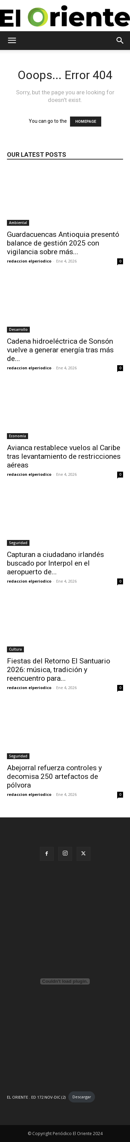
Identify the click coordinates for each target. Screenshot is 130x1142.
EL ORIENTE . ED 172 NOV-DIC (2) (36, 1096)
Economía (17, 435)
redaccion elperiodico (29, 261)
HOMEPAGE (85, 121)
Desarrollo (18, 329)
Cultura (15, 649)
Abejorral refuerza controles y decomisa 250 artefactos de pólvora (54, 776)
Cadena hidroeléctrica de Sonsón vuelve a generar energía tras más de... (60, 350)
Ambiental (18, 222)
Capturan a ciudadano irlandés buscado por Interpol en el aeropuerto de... (55, 563)
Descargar (81, 1096)
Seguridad (18, 542)
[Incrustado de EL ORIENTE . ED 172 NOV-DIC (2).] (65, 981)
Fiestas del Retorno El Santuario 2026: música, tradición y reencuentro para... (58, 669)
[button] (12, 40)
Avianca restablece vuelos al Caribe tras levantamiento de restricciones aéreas (64, 456)
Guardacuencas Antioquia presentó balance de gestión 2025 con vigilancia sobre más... (63, 243)
